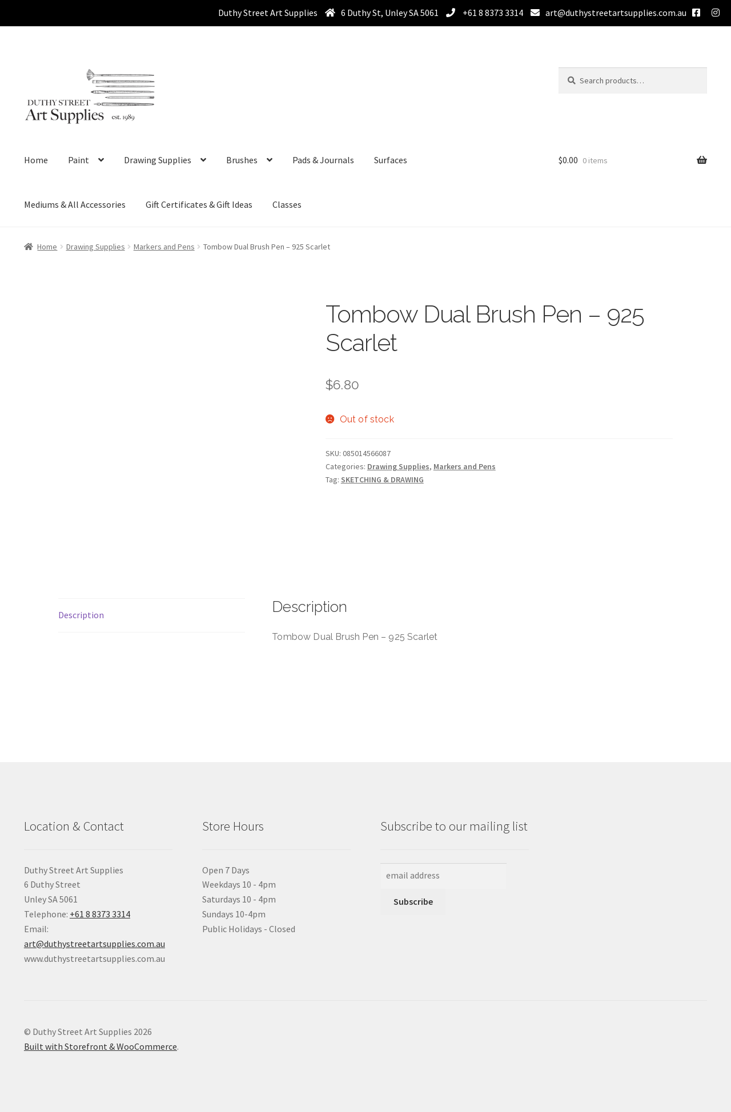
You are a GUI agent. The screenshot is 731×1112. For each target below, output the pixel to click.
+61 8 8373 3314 (492, 12)
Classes (287, 204)
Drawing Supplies (157, 160)
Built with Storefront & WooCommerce (100, 1046)
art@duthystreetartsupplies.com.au (615, 12)
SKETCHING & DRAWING (382, 479)
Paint (78, 160)
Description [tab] (81, 615)
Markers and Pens (164, 246)
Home (36, 160)
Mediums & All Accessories (75, 204)
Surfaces (390, 160)
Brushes (242, 160)
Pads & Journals (323, 160)
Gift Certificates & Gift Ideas (199, 204)
